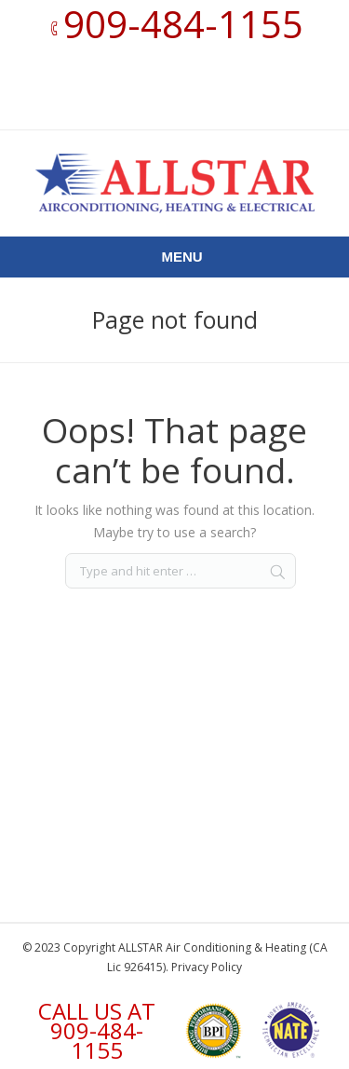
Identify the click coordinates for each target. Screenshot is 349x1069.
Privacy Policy (206, 967)
